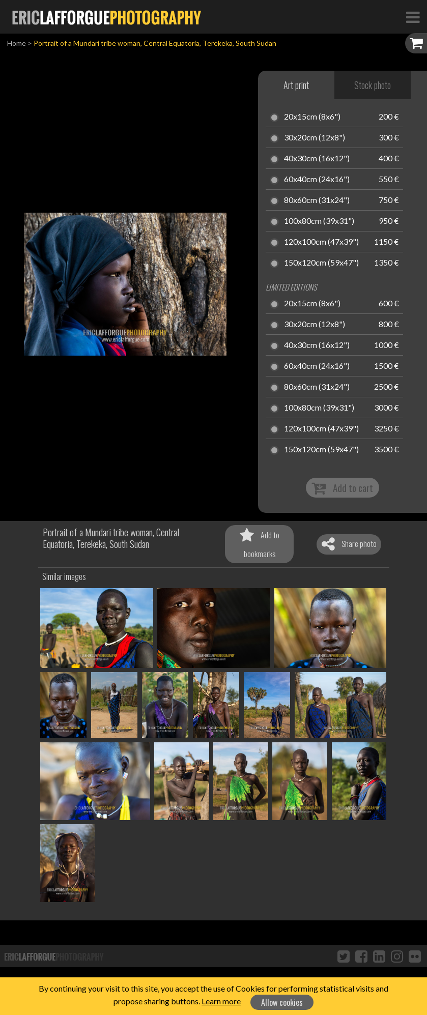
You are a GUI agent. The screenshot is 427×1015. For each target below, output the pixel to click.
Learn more (221, 1001)
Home (16, 43)
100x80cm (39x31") (319, 221)
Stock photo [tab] (372, 85)
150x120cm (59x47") (321, 263)
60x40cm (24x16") (317, 180)
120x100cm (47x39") (321, 242)
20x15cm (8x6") (312, 117)
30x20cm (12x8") (314, 138)
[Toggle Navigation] (412, 17)
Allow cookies (282, 1002)
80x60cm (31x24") (317, 200)
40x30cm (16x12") (317, 159)
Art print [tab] (296, 85)
